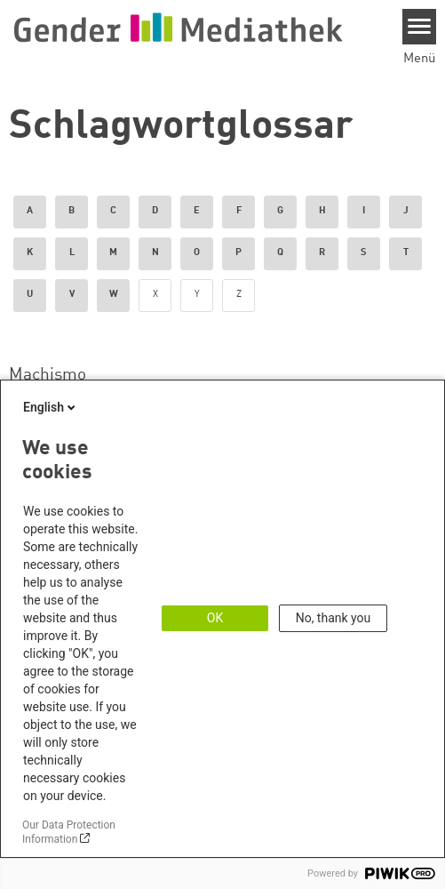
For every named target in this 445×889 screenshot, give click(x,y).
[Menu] (419, 26)
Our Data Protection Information (68, 832)
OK (215, 618)
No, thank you (333, 618)
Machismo (47, 375)
